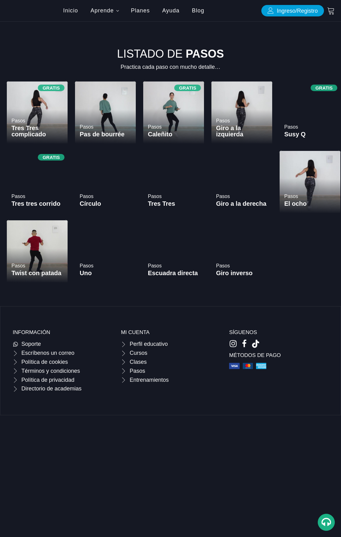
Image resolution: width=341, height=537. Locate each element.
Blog (198, 10)
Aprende (102, 10)
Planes (140, 10)
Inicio (70, 10)
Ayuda (170, 10)
